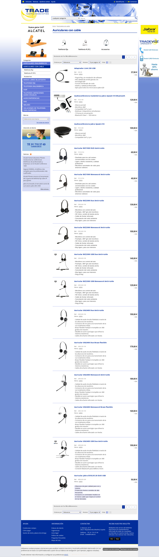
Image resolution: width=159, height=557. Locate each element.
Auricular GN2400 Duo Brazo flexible (90, 342)
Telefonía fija (28, 70)
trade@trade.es (36, 146)
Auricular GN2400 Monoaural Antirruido (92, 375)
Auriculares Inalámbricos (35, 63)
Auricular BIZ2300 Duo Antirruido (89, 200)
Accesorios (28, 76)
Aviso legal (54, 533)
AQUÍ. (66, 555)
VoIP (25, 90)
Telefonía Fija (29, 83)
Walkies (26, 105)
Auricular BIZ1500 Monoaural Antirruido (92, 174)
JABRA (80, 74)
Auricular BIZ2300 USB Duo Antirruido (91, 254)
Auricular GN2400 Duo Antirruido (89, 310)
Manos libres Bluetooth (34, 80)
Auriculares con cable (67, 30)
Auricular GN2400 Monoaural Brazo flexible (93, 407)
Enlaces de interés (57, 528)
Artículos (29, 2)
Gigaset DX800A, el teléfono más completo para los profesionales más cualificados (35, 171)
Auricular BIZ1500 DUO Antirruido (89, 148)
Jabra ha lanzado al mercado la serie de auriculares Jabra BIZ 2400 (36, 185)
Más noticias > (45, 189)
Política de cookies (57, 535)
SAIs (25, 102)
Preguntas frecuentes (58, 538)
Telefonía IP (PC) (30, 73)
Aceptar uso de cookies (111, 549)
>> (134, 57)
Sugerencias (55, 530)
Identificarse (120, 2)
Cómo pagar (27, 530)
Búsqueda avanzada (131, 21)
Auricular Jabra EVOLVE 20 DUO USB (90, 475)
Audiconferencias (31, 98)
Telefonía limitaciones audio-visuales (33, 94)
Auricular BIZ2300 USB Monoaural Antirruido (94, 281)
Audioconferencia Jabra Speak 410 (89, 124)
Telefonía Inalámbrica (33, 86)
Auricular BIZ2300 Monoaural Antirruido (92, 227)
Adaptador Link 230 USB (84, 68)
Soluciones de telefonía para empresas (34, 109)
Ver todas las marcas (43, 122)
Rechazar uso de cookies (129, 549)
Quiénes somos (45, 2)
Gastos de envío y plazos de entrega (34, 533)
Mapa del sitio (56, 540)
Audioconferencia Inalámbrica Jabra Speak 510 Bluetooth (99, 96)
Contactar (133, 2)
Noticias (35, 2)
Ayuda (53, 2)
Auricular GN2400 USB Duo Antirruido (91, 441)
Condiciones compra (29, 528)
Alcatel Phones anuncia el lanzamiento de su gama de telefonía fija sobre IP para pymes (35, 178)
